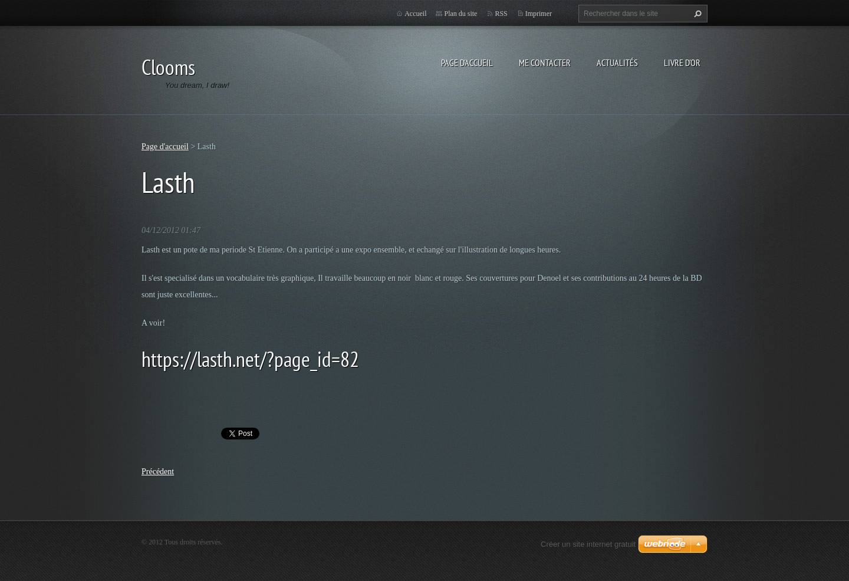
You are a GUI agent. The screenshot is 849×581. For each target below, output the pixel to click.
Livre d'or (682, 62)
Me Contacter (545, 62)
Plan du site (460, 13)
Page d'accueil (467, 62)
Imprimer (538, 13)
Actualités (617, 62)
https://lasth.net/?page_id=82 (250, 359)
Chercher (696, 13)
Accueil (415, 13)
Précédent (158, 471)
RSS (501, 13)
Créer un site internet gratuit (588, 544)
